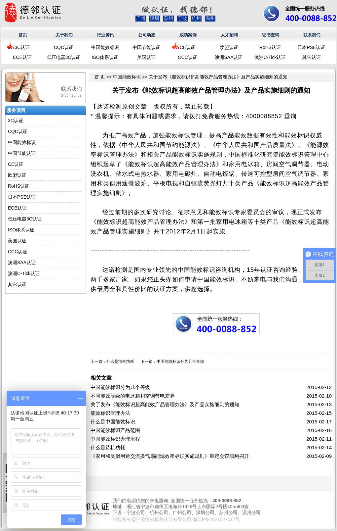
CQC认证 (63, 47)
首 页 (99, 76)
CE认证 (187, 47)
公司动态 (146, 34)
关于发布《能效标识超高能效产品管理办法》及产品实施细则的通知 (165, 404)
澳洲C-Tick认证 (270, 57)
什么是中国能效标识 (113, 421)
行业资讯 (105, 34)
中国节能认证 (146, 47)
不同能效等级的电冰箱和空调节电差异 (133, 396)
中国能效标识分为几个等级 (180, 361)
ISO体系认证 (105, 57)
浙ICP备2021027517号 (216, 519)
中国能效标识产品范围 (115, 430)
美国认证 (146, 57)
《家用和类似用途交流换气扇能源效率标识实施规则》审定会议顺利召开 (170, 456)
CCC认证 (187, 57)
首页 (23, 34)
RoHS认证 (270, 47)
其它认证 (311, 57)
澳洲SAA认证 (229, 57)
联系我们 (311, 34)
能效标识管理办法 (110, 413)
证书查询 (270, 34)
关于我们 (64, 34)
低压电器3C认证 (64, 57)
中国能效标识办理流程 (115, 439)
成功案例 (188, 34)
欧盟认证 (229, 47)
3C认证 (22, 47)
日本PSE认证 (311, 47)
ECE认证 (22, 57)
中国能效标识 (105, 47)
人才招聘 (229, 34)
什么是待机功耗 (120, 361)
